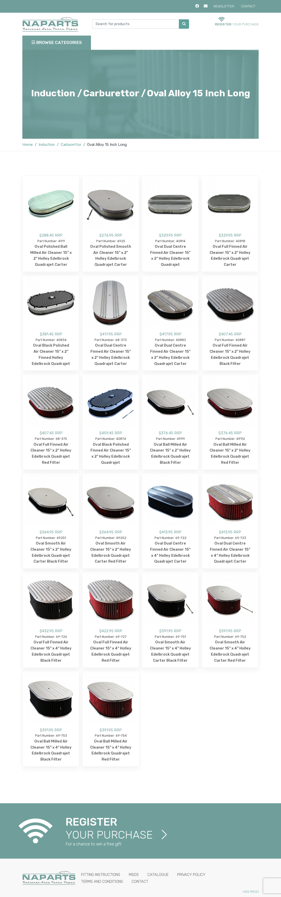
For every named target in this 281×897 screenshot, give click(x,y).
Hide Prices (251, 891)
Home (27, 144)
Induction (47, 144)
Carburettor (71, 144)
